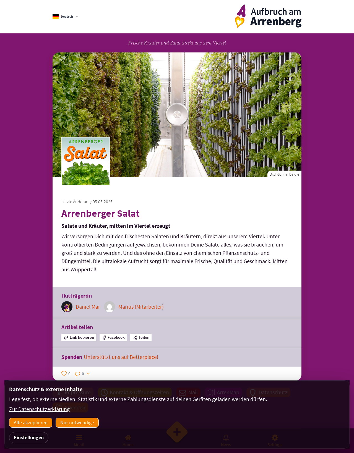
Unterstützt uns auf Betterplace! (121, 357)
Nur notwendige (77, 422)
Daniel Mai (88, 306)
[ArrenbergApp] (268, 16)
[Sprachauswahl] (66, 17)
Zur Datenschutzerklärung (39, 409)
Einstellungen (29, 437)
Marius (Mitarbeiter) (141, 306)
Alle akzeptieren (31, 422)
